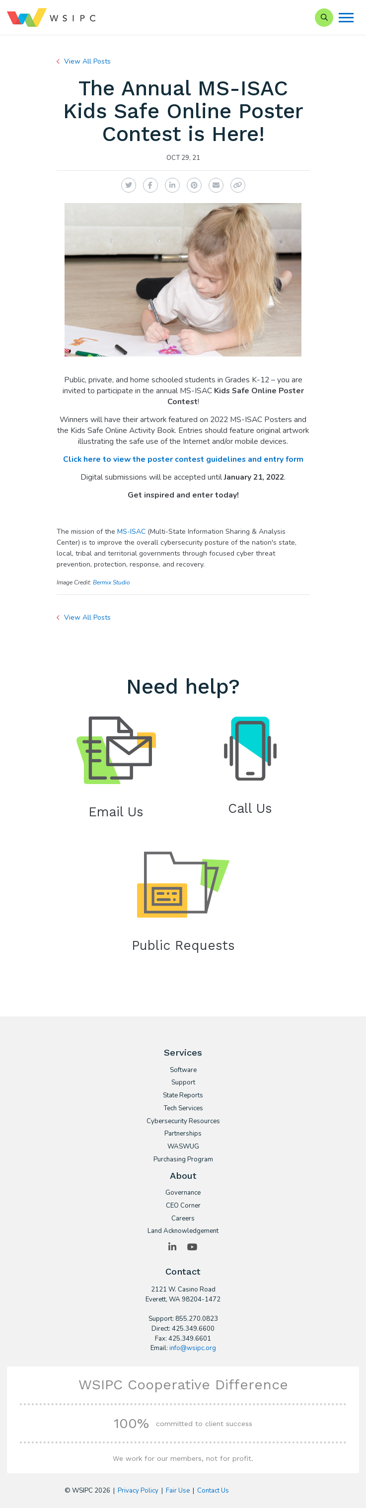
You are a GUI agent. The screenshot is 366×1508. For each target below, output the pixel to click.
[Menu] (346, 17)
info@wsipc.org (192, 1348)
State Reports (183, 1096)
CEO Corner (183, 1206)
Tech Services (183, 1109)
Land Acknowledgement (183, 1231)
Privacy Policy (138, 1490)
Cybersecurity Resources (183, 1122)
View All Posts (87, 61)
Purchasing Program (183, 1160)
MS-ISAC (131, 531)
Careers (183, 1219)
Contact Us (213, 1490)
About (183, 1175)
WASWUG (183, 1147)
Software (183, 1071)
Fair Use (178, 1490)
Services (183, 1052)
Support (183, 1083)
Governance (183, 1193)
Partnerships (183, 1134)
